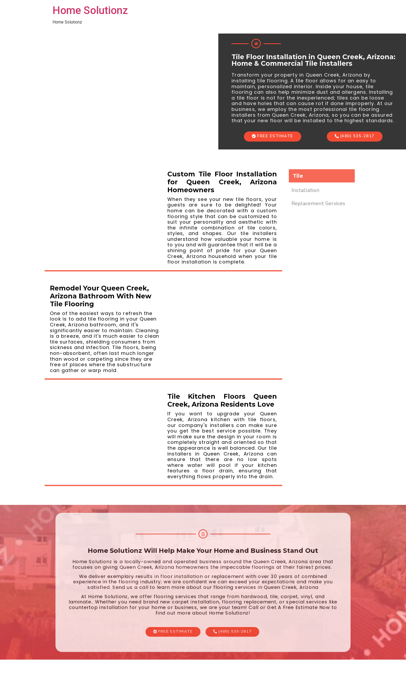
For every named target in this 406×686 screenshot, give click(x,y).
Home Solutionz (90, 10)
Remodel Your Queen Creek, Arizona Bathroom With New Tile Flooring (100, 296)
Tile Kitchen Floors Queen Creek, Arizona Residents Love (222, 400)
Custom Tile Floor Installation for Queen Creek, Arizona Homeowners (222, 182)
